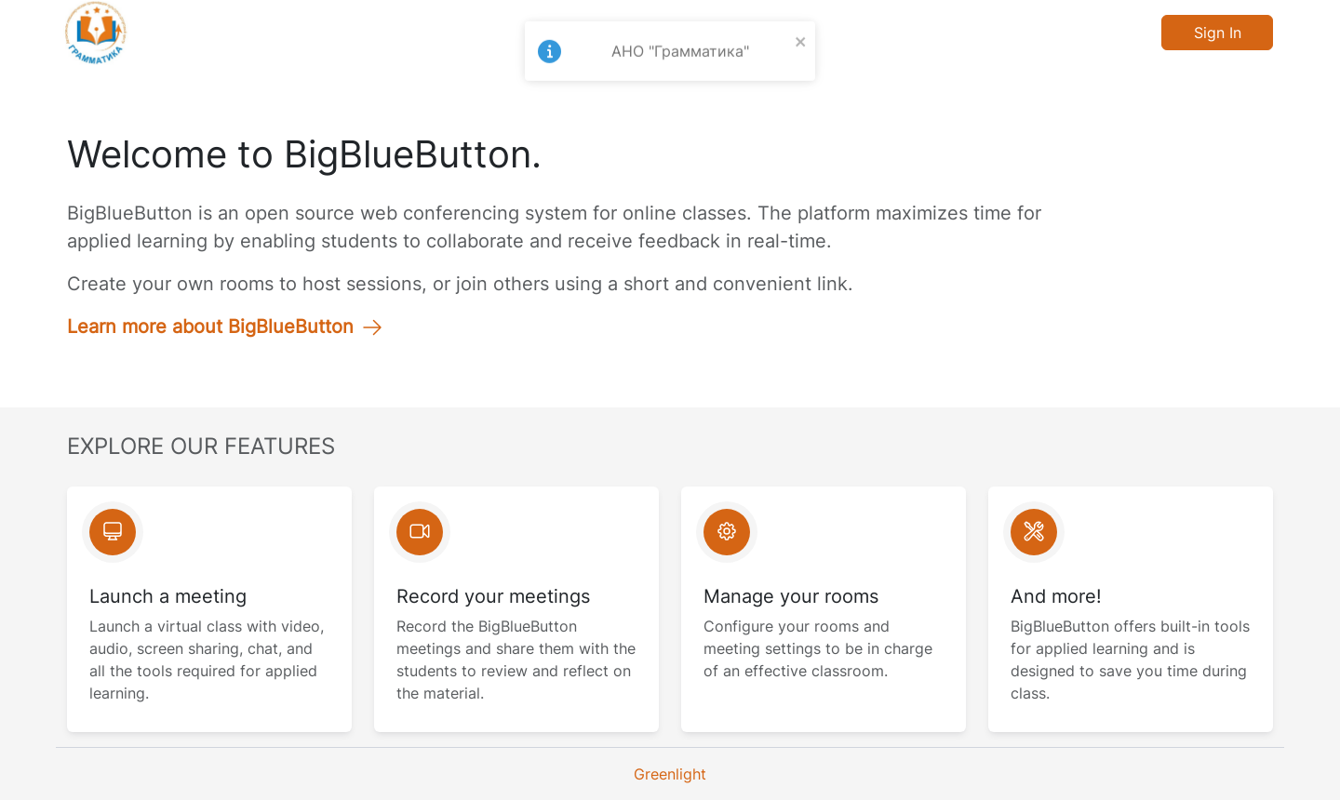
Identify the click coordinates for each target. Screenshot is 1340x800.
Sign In (1217, 32)
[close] (801, 29)
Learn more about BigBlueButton (225, 326)
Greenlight (670, 774)
